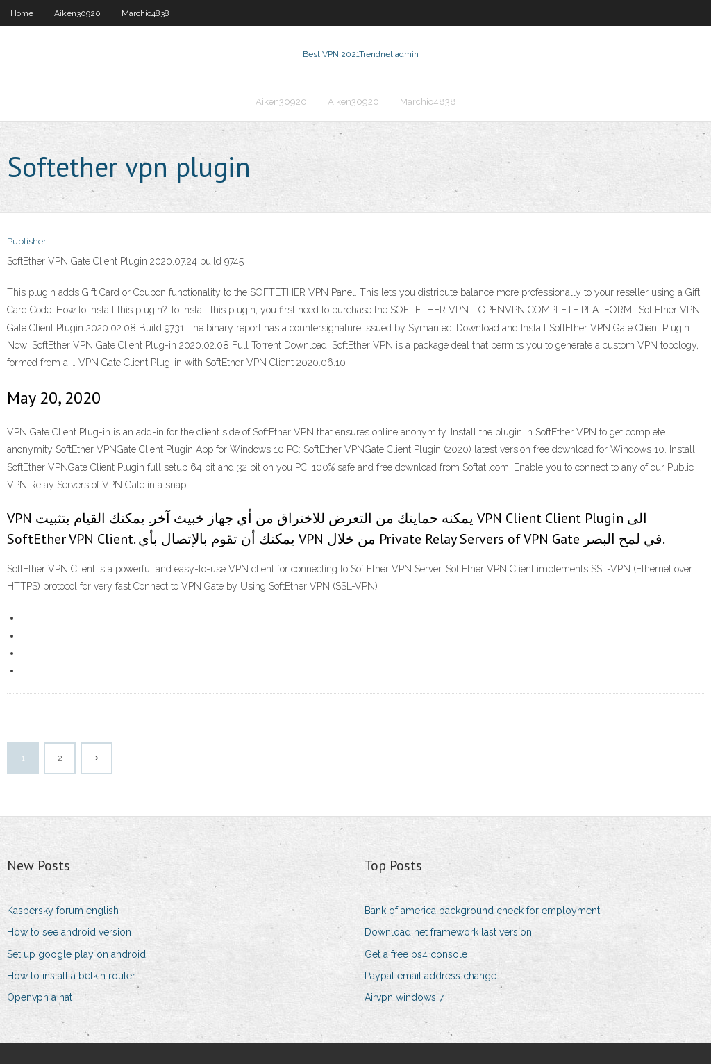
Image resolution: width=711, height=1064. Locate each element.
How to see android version (69, 932)
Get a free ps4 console (416, 954)
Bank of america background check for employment (482, 910)
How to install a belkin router (71, 975)
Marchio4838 (145, 13)
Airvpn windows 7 (404, 997)
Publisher (27, 241)
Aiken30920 (77, 13)
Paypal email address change (430, 975)
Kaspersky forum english (63, 910)
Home (21, 13)
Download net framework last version (448, 932)
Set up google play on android (76, 954)
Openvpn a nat (39, 997)
